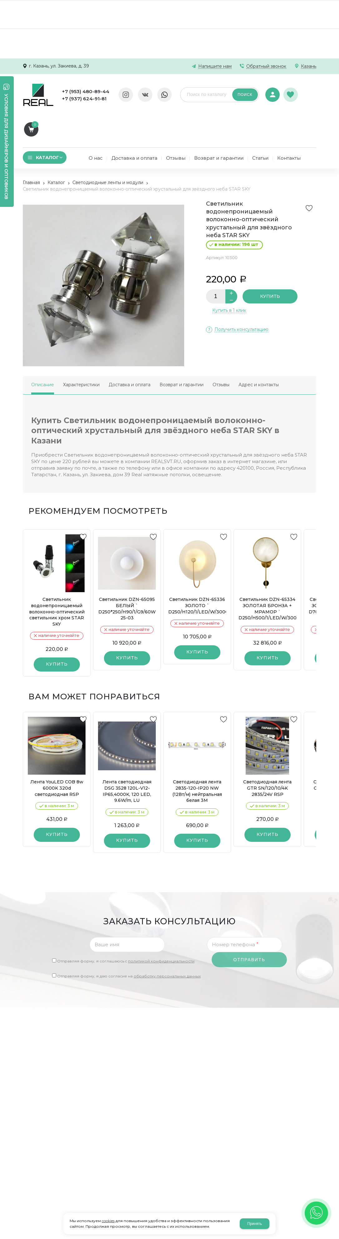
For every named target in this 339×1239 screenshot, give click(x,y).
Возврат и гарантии (182, 350)
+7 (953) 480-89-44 (84, 91)
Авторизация (271, 90)
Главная (31, 148)
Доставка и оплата (129, 350)
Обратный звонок (266, 66)
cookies (108, 1220)
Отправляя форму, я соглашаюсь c (125, 926)
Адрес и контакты (258, 350)
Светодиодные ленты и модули (107, 148)
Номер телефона (235, 910)
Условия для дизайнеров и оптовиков (6, 146)
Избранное (290, 91)
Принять (254, 1224)
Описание (42, 350)
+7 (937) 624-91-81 (83, 99)
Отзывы (221, 350)
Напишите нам (215, 66)
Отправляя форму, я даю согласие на (129, 941)
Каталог (56, 148)
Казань (308, 66)
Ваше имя (107, 910)
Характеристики (81, 350)
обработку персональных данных (167, 941)
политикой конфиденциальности (161, 926)
